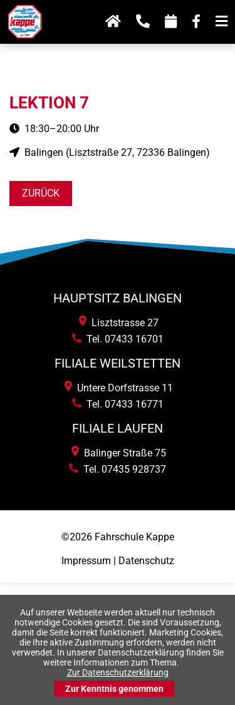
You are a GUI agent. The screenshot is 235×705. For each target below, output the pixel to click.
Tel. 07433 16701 (118, 339)
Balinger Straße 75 (118, 453)
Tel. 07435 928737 (117, 469)
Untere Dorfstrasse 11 (119, 388)
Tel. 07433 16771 (118, 404)
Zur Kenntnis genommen (114, 689)
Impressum (86, 561)
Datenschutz (146, 561)
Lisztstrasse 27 (119, 323)
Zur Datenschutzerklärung (118, 672)
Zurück (41, 193)
